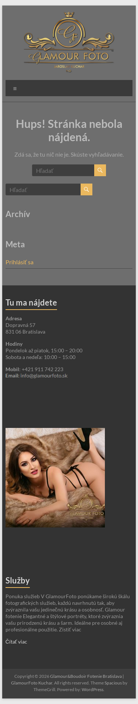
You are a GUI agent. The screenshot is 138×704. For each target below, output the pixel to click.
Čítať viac (16, 641)
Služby (18, 580)
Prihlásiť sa (19, 261)
